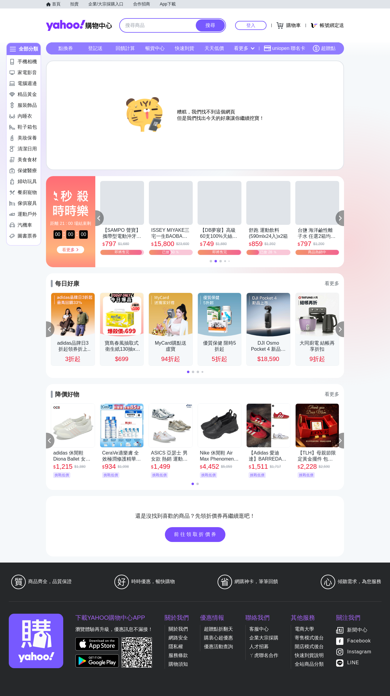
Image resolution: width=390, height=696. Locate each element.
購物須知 (178, 664)
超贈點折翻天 (218, 629)
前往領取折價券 (196, 534)
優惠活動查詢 (218, 646)
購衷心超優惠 (218, 637)
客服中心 (259, 629)
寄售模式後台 (309, 637)
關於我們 (178, 629)
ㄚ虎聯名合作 (263, 655)
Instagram (359, 651)
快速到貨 (184, 48)
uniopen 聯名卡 (284, 48)
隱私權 (176, 646)
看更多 (244, 48)
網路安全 (178, 637)
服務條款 (178, 655)
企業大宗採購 (263, 637)
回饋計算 (125, 48)
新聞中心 (357, 629)
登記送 (95, 48)
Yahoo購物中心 (79, 25)
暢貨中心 (155, 48)
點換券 (65, 48)
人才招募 (259, 646)
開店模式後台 (309, 646)
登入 (250, 25)
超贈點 (324, 48)
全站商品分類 (309, 664)
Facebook (359, 640)
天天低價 (214, 48)
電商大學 (304, 629)
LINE (353, 662)
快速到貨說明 (309, 655)
